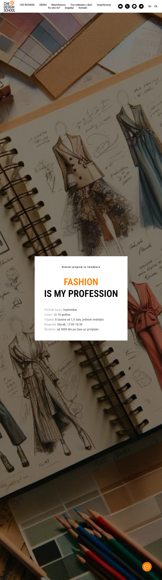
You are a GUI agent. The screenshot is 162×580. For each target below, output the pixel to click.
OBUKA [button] (43, 4)
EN (155, 6)
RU (149, 6)
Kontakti (83, 7)
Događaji (69, 7)
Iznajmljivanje (104, 4)
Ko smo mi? (54, 7)
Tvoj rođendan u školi (81, 4)
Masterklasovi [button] (58, 4)
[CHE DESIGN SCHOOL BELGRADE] (120, 6)
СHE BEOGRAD (27, 4)
